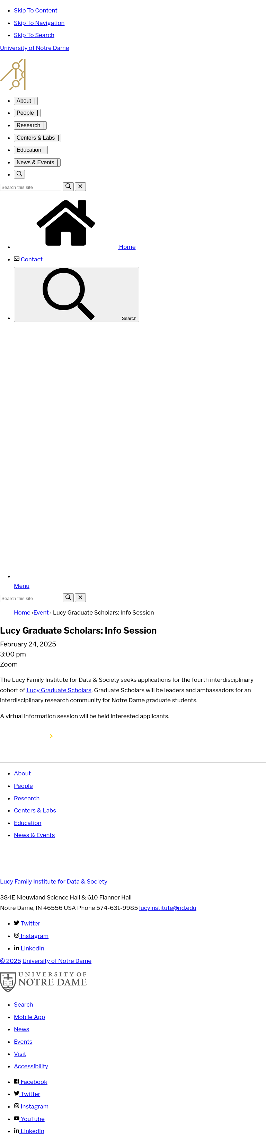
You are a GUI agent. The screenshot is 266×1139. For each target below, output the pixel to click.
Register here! (28, 736)
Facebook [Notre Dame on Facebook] (30, 1081)
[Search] (68, 186)
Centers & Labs (36, 138)
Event (41, 612)
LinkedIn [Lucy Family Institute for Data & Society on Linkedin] (29, 948)
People (25, 113)
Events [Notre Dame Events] (23, 1041)
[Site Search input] (30, 187)
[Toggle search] (19, 174)
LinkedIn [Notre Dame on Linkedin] (29, 1131)
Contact (28, 259)
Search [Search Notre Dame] (23, 1004)
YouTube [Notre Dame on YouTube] (29, 1118)
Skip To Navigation (39, 22)
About (24, 101)
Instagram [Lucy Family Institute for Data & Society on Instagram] (31, 935)
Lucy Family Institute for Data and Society (133, 74)
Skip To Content (35, 10)
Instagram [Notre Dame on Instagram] (31, 1106)
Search (76, 294)
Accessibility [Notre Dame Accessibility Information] (31, 1066)
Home (75, 246)
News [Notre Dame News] (21, 1029)
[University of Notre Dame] (43, 990)
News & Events (35, 162)
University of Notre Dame (34, 47)
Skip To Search (34, 35)
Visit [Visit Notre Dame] (20, 1053)
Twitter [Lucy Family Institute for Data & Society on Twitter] (27, 923)
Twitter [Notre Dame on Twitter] (27, 1093)
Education (29, 150)
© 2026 (10, 960)
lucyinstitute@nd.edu (167, 907)
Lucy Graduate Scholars (58, 690)
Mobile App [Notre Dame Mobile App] (29, 1017)
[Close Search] (80, 186)
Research (28, 125)
